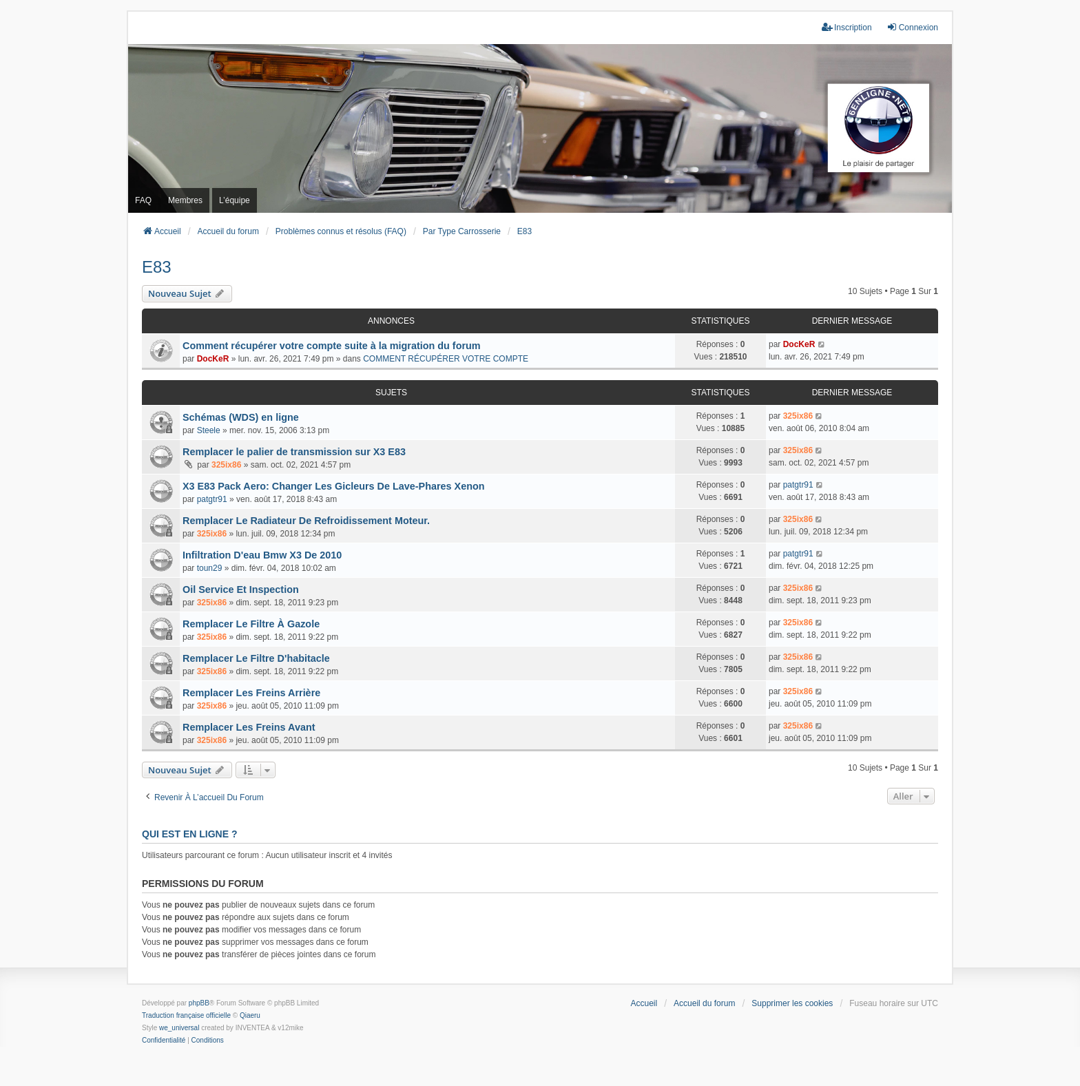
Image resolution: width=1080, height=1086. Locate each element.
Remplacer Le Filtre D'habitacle (256, 658)
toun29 (209, 568)
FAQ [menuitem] (143, 200)
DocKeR (213, 359)
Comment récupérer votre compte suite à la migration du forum (332, 345)
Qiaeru (250, 1015)
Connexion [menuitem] (912, 27)
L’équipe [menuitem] (234, 200)
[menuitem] (163, 1040)
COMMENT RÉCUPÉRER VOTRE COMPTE (445, 359)
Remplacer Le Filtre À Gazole (251, 623)
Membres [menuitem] (185, 200)
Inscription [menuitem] (847, 27)
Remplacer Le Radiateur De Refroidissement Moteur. (306, 520)
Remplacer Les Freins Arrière (251, 692)
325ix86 (798, 416)
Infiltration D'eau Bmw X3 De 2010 (262, 555)
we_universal (179, 1028)
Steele (208, 430)
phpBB (199, 1003)
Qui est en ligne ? (189, 833)
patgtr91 (212, 499)
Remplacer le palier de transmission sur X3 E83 (294, 451)
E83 (157, 267)
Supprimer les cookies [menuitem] (792, 1003)
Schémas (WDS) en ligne (241, 417)
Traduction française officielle (186, 1015)
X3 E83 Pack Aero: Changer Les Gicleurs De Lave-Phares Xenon (334, 486)
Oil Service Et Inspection (241, 589)
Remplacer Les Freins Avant (249, 727)
